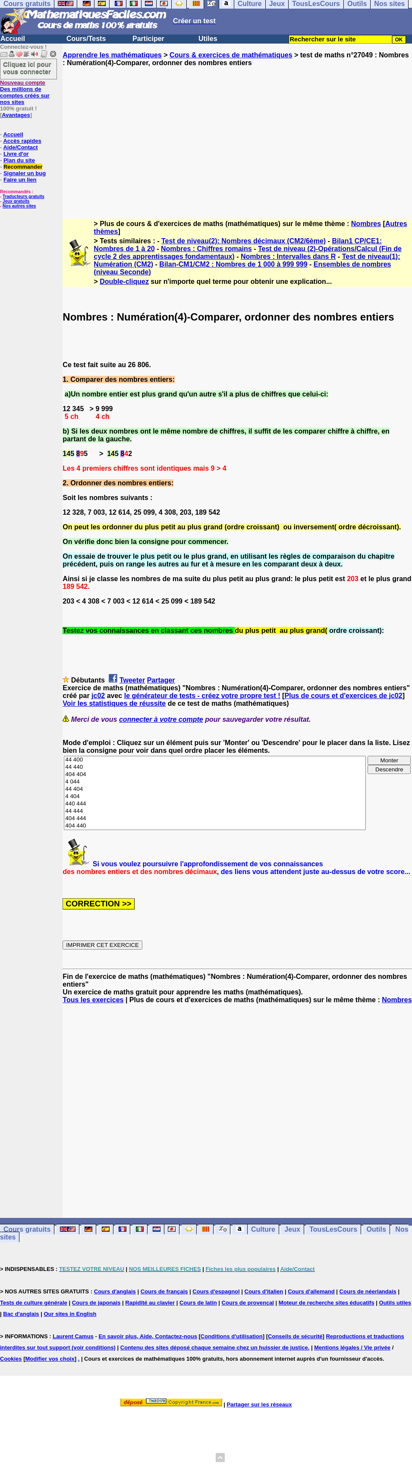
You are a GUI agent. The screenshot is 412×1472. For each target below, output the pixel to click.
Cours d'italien (264, 1291)
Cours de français (164, 1291)
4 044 (214, 782)
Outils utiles (395, 1302)
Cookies (11, 1359)
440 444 (214, 804)
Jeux (292, 1229)
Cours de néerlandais (368, 1291)
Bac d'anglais (21, 1314)
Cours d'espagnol (215, 1291)
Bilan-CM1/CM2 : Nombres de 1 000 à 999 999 (233, 264)
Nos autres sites (19, 206)
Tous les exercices (93, 999)
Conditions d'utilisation (232, 1336)
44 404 (214, 789)
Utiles (207, 38)
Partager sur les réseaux (259, 1404)
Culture (263, 1229)
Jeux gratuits (16, 201)
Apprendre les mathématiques (112, 55)
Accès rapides (22, 141)
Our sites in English (70, 1314)
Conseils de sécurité (295, 1336)
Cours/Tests (86, 38)
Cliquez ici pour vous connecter (27, 67)
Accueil (12, 38)
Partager (161, 680)
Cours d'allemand (311, 1291)
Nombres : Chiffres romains (206, 248)
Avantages (16, 115)
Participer (148, 38)
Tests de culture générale (33, 1302)
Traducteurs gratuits (23, 196)
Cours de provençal (248, 1302)
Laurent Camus (73, 1336)
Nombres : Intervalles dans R (288, 256)
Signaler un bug (24, 173)
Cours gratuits (26, 1229)
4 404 (214, 796)
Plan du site (19, 160)
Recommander (22, 167)
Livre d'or (16, 154)
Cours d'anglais (115, 1291)
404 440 (214, 826)
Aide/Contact (20, 147)
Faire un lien (20, 179)
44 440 (214, 767)
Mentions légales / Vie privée (352, 1347)
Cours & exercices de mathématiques (231, 55)
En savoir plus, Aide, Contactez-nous (147, 1336)
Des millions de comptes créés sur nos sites (25, 92)
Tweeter (132, 680)
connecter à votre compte (161, 719)
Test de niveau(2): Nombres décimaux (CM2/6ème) (243, 241)
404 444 (214, 818)
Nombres (366, 223)
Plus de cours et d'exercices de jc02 (343, 695)
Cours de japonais (96, 1302)
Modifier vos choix (50, 1359)
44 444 (214, 811)
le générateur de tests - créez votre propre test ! (202, 695)
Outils (376, 1229)
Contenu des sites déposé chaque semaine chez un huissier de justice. (215, 1347)
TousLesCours (333, 1229)
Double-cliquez (124, 281)
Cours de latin (198, 1302)
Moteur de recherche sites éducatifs (326, 1302)
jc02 (98, 695)
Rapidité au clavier (150, 1302)
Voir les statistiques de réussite (114, 703)
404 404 (214, 774)
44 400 (214, 760)
